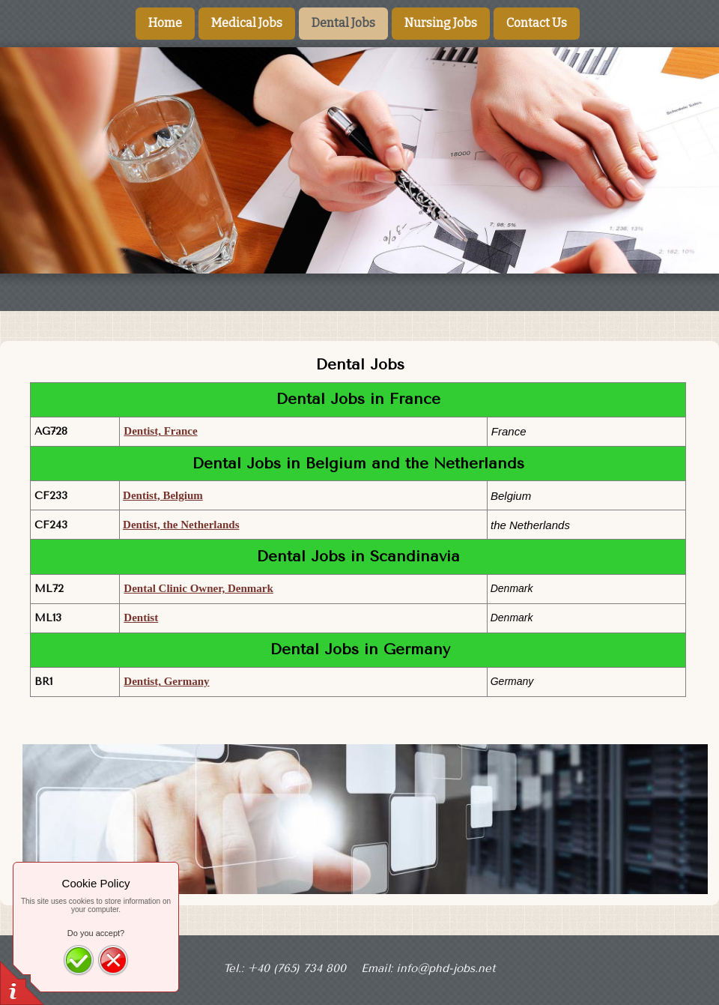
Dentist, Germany (166, 681)
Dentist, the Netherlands (181, 525)
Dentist (141, 618)
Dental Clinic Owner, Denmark (198, 588)
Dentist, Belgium (163, 495)
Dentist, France (160, 431)
